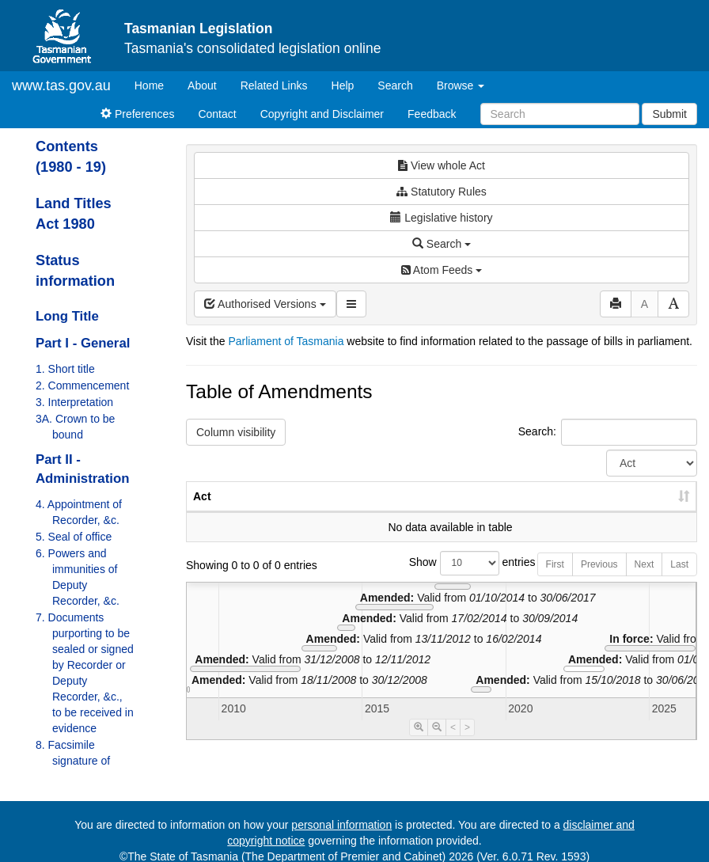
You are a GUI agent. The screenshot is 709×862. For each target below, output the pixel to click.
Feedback (432, 114)
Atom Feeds (441, 270)
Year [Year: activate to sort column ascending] (505, 512)
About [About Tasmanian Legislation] (202, 85)
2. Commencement (82, 385)
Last (679, 580)
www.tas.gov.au (61, 85)
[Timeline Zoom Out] (436, 743)
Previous (599, 580)
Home (155, 84)
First (555, 580)
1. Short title (65, 369)
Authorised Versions (265, 304)
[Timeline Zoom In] (418, 743)
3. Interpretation (74, 402)
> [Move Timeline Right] (467, 743)
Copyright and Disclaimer (322, 114)
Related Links (274, 85)
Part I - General (83, 343)
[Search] (559, 114)
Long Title (67, 316)
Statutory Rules (441, 191)
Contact (217, 114)
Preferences (137, 114)
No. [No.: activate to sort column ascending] (432, 512)
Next (644, 580)
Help (343, 85)
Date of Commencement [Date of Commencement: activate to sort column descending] (614, 504)
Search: (607, 432)
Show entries (442, 579)
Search (394, 85)
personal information (341, 824)
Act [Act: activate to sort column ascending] (202, 512)
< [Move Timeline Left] (453, 743)
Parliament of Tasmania (285, 341)
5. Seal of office (74, 536)
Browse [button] (461, 85)
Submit (669, 114)
